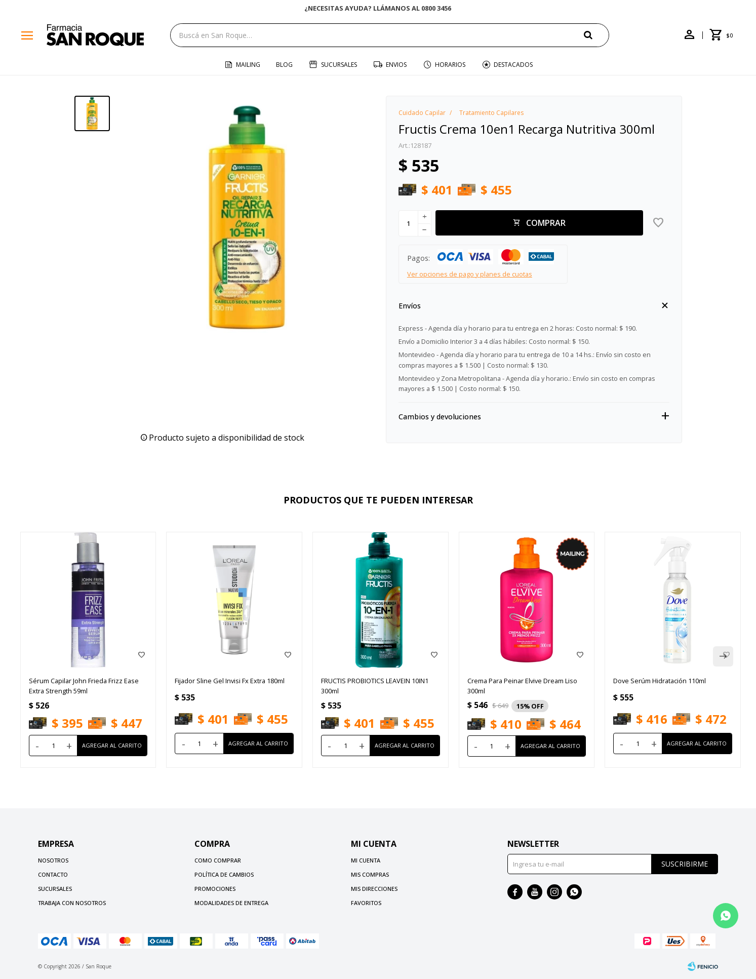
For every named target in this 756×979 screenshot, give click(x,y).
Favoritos (366, 903)
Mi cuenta (365, 860)
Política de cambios (224, 874)
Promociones (214, 888)
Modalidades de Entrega (231, 903)
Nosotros (53, 860)
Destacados (513, 64)
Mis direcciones (374, 888)
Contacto (53, 874)
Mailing (248, 64)
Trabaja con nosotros (72, 903)
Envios (396, 64)
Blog (284, 64)
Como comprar (217, 860)
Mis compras (370, 874)
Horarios (450, 64)
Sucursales (339, 64)
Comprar (546, 222)
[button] (596, 34)
